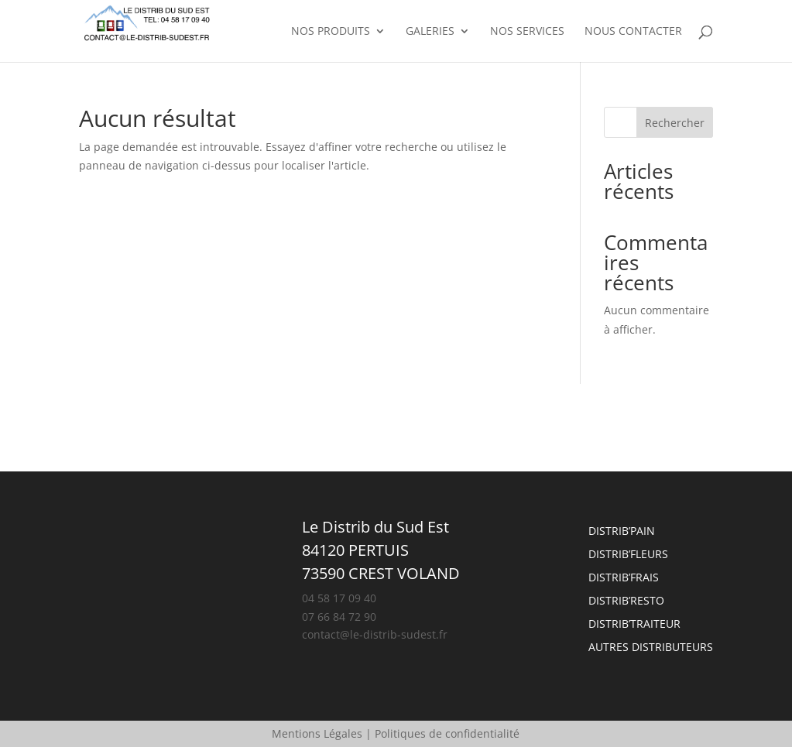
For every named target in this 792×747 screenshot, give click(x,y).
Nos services (527, 32)
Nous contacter (633, 32)
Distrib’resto (626, 601)
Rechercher (675, 122)
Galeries (430, 32)
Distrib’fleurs (628, 555)
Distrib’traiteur (634, 625)
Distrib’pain (621, 532)
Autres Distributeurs (650, 648)
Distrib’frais (623, 578)
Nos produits (330, 32)
